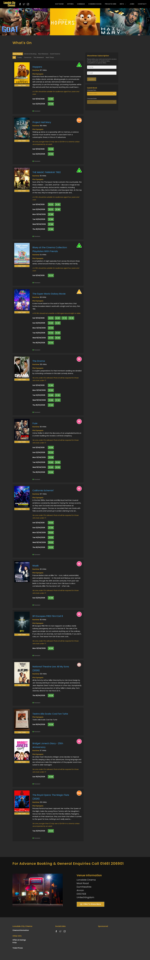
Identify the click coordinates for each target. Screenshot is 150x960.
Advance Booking (30, 54)
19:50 (51, 447)
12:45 (51, 323)
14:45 (58, 318)
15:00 (58, 209)
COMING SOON (94, 4)
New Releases (43, 54)
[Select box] (101, 93)
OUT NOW (59, 4)
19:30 (71, 318)
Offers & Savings (19, 940)
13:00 (51, 395)
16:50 (51, 154)
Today (19, 57)
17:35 (51, 527)
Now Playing (17, 54)
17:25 (51, 390)
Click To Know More (90, 904)
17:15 (64, 318)
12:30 (51, 104)
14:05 (51, 99)
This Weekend (39, 57)
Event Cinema (55, 54)
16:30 (51, 149)
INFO (123, 4)
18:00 (51, 777)
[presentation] (2, 20)
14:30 (51, 724)
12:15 (51, 204)
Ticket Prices (17, 948)
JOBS (132, 4)
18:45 (51, 831)
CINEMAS (81, 4)
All (14, 57)
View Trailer (22, 85)
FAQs (14, 942)
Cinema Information (20, 930)
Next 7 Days (50, 57)
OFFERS (70, 4)
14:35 (58, 204)
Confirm (91, 79)
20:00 (51, 648)
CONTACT (142, 4)
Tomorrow (27, 57)
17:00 (51, 214)
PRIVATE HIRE (110, 4)
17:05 (51, 385)
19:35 (51, 523)
